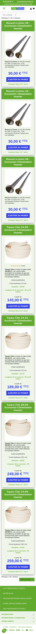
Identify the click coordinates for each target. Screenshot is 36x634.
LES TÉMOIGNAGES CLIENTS (14, 588)
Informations (7, 614)
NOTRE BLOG (8, 593)
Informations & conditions (13, 618)
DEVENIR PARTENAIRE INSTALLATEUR (17, 598)
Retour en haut (26, 579)
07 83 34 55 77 (8, 1)
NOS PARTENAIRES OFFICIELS (14, 609)
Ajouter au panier (18, 79)
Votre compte (7, 621)
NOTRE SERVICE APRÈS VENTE (15, 603)
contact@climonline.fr (25, 1)
